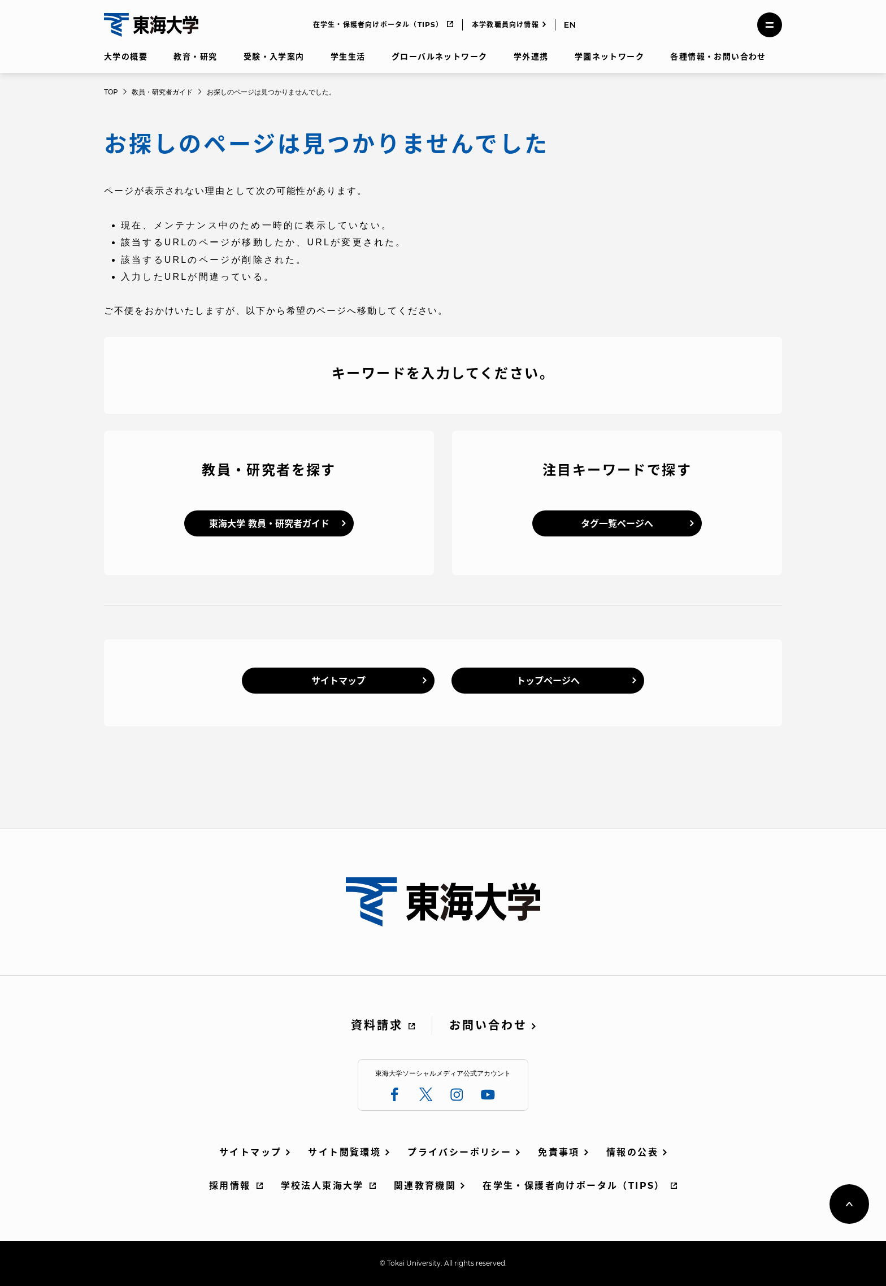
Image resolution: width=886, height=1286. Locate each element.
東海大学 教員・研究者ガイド (269, 523)
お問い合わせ (488, 1025)
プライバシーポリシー (459, 1152)
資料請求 (377, 1025)
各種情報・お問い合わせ (718, 56)
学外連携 (531, 56)
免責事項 (559, 1152)
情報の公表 (632, 1152)
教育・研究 (195, 56)
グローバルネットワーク (439, 56)
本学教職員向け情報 (505, 24)
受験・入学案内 (274, 56)
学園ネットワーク (609, 56)
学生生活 (348, 56)
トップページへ (548, 681)
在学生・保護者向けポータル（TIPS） (378, 24)
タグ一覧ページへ (617, 523)
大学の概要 (125, 56)
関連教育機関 (425, 1185)
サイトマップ (338, 681)
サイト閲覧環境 (344, 1152)
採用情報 (230, 1185)
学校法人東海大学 (322, 1185)
